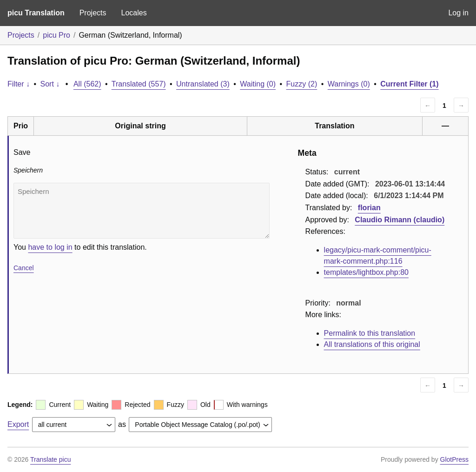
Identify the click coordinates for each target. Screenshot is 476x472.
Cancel (23, 268)
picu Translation (36, 13)
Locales (133, 13)
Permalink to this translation (370, 333)
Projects (92, 13)
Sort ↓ (50, 84)
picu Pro (56, 35)
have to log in (50, 247)
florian (369, 208)
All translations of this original (372, 344)
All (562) (87, 84)
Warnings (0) (349, 84)
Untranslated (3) (203, 84)
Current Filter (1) (409, 84)
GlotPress (454, 459)
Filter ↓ (18, 84)
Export (18, 424)
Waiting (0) (258, 84)
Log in (458, 13)
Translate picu (50, 459)
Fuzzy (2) (301, 84)
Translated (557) (139, 84)
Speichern (141, 211)
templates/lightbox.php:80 (366, 272)
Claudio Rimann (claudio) (399, 220)
